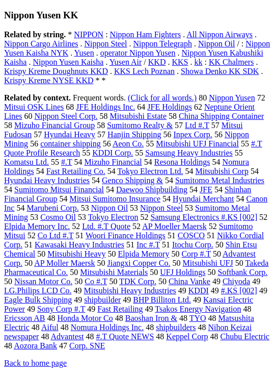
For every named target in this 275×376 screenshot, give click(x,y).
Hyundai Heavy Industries (47, 180)
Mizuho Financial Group (54, 125)
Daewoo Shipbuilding (151, 189)
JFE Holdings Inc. (105, 107)
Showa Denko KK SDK (220, 71)
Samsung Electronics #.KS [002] (204, 217)
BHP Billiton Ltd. (162, 299)
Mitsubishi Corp (221, 171)
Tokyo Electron (113, 217)
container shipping (70, 143)
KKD (157, 62)
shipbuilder (102, 299)
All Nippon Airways (219, 34)
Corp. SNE (87, 345)
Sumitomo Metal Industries (219, 180)
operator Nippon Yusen (138, 52)
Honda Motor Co (85, 318)
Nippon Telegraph (162, 43)
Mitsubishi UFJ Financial (197, 143)
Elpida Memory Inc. (37, 226)
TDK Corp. (137, 281)
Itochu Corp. (192, 244)
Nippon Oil (216, 43)
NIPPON (88, 34)
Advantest (67, 336)
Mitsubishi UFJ (208, 263)
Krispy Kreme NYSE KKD (49, 80)
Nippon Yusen (232, 97)
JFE (206, 189)
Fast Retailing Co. (75, 171)
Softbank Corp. (243, 272)
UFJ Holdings (182, 272)
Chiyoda (236, 281)
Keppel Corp (187, 336)
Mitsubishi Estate (138, 116)
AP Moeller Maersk (174, 226)
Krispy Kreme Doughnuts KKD (56, 71)
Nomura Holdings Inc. (107, 327)
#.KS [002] (239, 290)
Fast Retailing (120, 309)
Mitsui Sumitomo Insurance (114, 198)
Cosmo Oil (58, 217)
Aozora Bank (35, 345)
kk (199, 62)
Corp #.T (195, 253)
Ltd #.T (197, 125)
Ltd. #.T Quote (106, 226)
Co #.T (96, 281)
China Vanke (189, 281)
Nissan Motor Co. (43, 281)
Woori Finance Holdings (126, 235)
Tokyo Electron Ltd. (150, 171)
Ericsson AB (24, 318)
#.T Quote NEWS (125, 336)
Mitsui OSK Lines (34, 107)
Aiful (50, 327)
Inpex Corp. (192, 134)
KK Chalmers (231, 62)
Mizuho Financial (113, 162)
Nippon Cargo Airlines (41, 43)
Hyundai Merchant (203, 198)
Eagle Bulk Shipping (38, 299)
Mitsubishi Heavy (76, 253)
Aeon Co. (128, 143)
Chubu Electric (245, 336)
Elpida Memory (144, 253)
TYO (197, 318)
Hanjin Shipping (134, 134)
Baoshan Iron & (151, 318)
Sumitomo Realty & (140, 125)
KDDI (198, 290)
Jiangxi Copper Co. (139, 263)
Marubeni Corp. (52, 208)
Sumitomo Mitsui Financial (59, 189)
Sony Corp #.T (61, 309)
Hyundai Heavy (69, 134)
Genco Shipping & (132, 180)
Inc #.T (148, 244)
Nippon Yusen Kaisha (68, 62)
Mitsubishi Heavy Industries (130, 290)
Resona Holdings (182, 162)
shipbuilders (176, 327)
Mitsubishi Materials (114, 272)
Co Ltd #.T (55, 235)
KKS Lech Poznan (144, 71)
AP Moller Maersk (64, 263)
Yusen (84, 52)
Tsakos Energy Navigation (198, 309)
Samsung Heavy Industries (189, 152)
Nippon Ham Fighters (145, 34)
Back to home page (35, 363)
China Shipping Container (221, 116)
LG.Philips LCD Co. (37, 290)
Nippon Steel (105, 43)
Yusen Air (125, 62)
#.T (66, 162)
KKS (180, 62)
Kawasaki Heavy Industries (79, 244)
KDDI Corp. (112, 152)
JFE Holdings (169, 107)
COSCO (191, 235)
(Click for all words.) (162, 97)
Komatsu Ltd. (26, 162)
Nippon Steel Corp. (66, 116)
